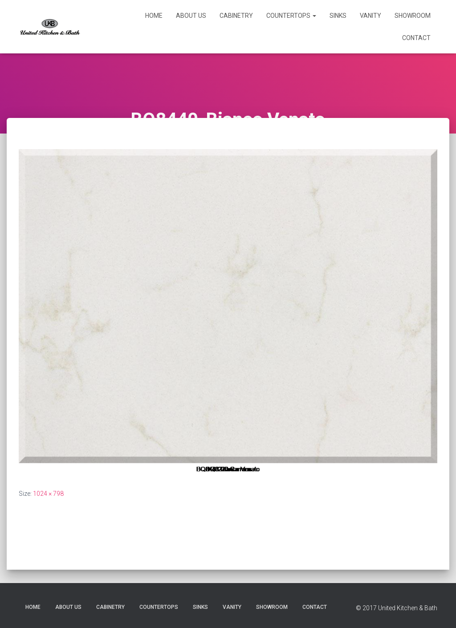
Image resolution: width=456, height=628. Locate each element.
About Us (191, 15)
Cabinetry (236, 15)
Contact (416, 37)
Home (154, 15)
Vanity (370, 15)
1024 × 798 (48, 493)
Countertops (291, 15)
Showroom (413, 15)
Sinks (338, 15)
